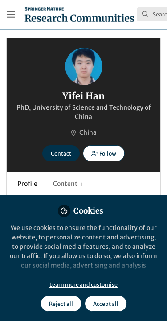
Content (68, 184)
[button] (103, 153)
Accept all (105, 303)
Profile (27, 184)
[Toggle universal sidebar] (11, 14)
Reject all (61, 303)
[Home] (79, 14)
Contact (61, 153)
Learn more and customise (83, 284)
